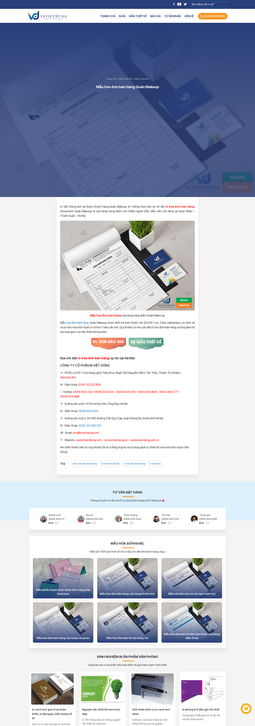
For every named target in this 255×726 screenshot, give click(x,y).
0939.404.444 (88, 411)
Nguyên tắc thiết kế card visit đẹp (101, 712)
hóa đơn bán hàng (77, 322)
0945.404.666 (208, 519)
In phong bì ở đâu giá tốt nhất (201, 709)
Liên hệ (189, 16)
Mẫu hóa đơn (141, 78)
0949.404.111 (56, 519)
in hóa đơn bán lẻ (110, 463)
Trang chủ (107, 16)
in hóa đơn (155, 463)
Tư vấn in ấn (172, 16)
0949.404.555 (170, 519)
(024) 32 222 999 (213, 16)
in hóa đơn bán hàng (134, 463)
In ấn (122, 16)
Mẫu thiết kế (138, 16)
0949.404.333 (94, 519)
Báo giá (155, 16)
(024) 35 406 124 (89, 425)
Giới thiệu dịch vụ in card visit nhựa (151, 712)
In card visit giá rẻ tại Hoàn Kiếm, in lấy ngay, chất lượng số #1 (52, 714)
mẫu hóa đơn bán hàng (85, 463)
